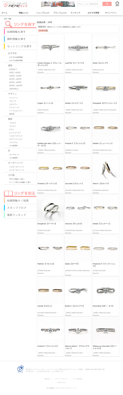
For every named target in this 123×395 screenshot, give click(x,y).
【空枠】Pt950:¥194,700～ (74, 110)
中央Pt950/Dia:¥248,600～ (74, 230)
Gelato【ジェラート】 (74, 103)
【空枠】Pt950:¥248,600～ (102, 353)
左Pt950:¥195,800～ (44, 270)
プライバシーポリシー (61, 379)
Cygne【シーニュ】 (45, 103)
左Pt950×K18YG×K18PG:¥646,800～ (77, 271)
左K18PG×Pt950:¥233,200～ (103, 150)
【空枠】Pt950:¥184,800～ (46, 150)
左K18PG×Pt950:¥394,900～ (47, 313)
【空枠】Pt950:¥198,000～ (74, 313)
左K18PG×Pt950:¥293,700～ (75, 190)
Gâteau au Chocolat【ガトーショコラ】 (105, 347)
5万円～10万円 (14, 73)
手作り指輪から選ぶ (16, 179)
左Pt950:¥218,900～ (44, 230)
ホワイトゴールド (16, 139)
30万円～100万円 (15, 85)
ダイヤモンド (14, 155)
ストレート (13, 98)
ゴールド (12, 126)
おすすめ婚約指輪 (16, 60)
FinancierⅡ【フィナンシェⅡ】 (104, 265)
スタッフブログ (17, 207)
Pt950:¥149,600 (43, 110)
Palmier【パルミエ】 (46, 264)
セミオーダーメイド (16, 170)
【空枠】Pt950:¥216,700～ (46, 70)
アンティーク (14, 107)
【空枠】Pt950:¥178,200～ (74, 353)
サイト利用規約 (77, 379)
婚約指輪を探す (16, 38)
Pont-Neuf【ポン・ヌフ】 (103, 306)
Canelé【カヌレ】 (44, 306)
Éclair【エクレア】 (100, 63)
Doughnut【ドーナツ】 (47, 224)
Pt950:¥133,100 (98, 70)
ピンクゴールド (15, 133)
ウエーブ (12, 101)
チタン (11, 129)
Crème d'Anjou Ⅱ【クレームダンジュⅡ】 (49, 64)
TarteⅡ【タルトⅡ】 (101, 183)
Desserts (42, 30)
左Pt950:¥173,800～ (72, 150)
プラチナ (12, 123)
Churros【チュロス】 (74, 224)
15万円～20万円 (15, 79)
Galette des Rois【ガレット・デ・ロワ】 (49, 144)
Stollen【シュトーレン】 (103, 143)
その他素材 (13, 146)
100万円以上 (14, 89)
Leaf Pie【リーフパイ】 (75, 63)
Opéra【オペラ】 (72, 264)
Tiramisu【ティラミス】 (47, 183)
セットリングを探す (19, 46)
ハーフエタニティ (16, 111)
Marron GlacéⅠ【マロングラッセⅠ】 (77, 347)
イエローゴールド (16, 136)
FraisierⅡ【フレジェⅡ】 (75, 143)
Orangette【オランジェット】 (105, 103)
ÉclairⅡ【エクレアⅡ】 (74, 306)
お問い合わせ (61, 382)
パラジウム (13, 142)
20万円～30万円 (15, 82)
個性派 (11, 114)
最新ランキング (16, 214)
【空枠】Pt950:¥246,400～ (74, 70)
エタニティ (13, 104)
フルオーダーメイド (16, 167)
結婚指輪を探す (16, 31)
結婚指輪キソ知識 (18, 200)
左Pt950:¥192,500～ (100, 270)
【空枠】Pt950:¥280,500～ (46, 353)
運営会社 (47, 379)
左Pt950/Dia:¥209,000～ (101, 190)
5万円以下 (13, 69)
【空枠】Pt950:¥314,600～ (102, 313)
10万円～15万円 (15, 76)
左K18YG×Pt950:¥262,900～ (103, 230)
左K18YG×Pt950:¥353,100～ (47, 190)
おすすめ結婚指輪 (16, 57)
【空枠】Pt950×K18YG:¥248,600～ (105, 110)
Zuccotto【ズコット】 (74, 183)
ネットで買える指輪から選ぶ (20, 182)
